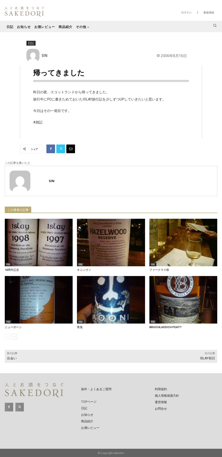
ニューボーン (13, 327)
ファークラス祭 (159, 269)
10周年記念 (12, 269)
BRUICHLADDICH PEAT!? (165, 327)
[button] (214, 25)
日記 (31, 43)
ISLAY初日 (207, 358)
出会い (12, 358)
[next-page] (14, 336)
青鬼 (80, 327)
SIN (44, 55)
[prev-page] (7, 336)
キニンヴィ (84, 269)
